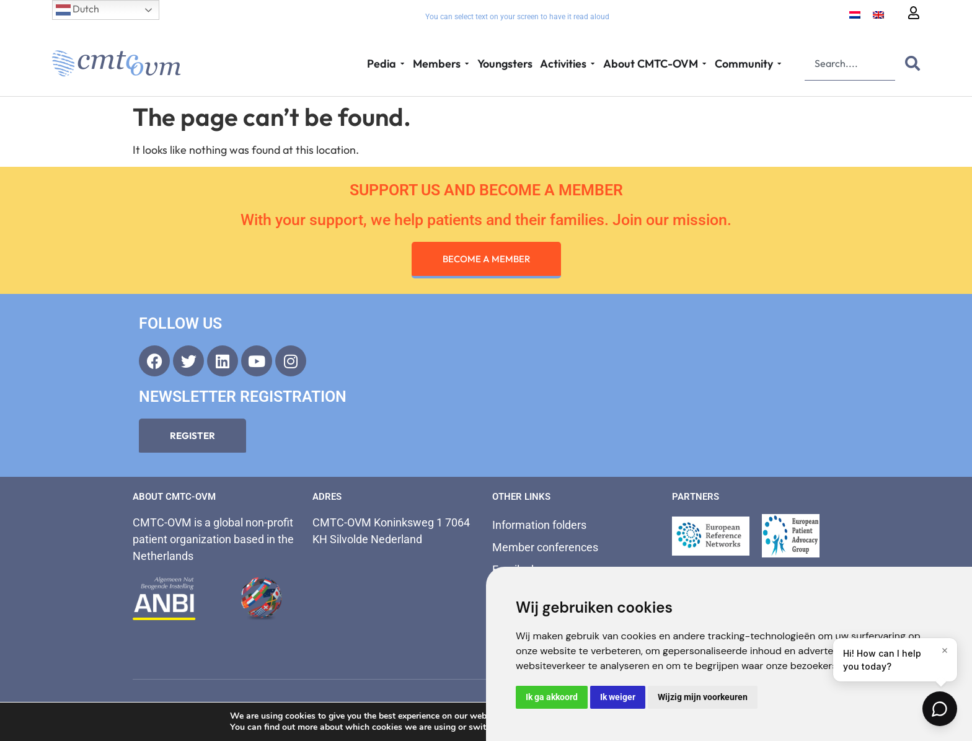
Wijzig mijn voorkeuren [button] (703, 697)
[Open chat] (939, 708)
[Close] (944, 650)
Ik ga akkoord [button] (552, 697)
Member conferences (545, 547)
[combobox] (850, 63)
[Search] (910, 63)
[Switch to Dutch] (855, 14)
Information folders (539, 524)
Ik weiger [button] (617, 697)
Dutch (77, 9)
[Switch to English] (878, 14)
